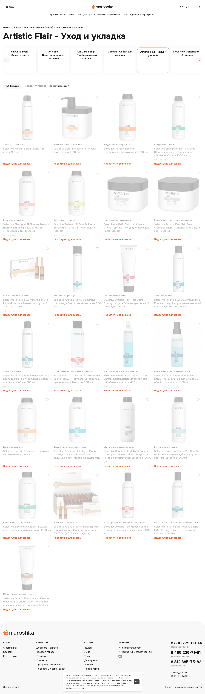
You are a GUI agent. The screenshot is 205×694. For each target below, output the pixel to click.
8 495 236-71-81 (186, 652)
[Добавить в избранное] (47, 97)
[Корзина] (193, 6)
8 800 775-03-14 (186, 643)
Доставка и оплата (47, 647)
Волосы (63, 14)
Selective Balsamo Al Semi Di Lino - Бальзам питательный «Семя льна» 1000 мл (74, 228)
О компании (10, 647)
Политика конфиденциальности (183, 687)
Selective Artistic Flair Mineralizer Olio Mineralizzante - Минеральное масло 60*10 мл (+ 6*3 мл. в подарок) (76, 530)
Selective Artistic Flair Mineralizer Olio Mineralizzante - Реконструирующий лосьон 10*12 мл (25, 303)
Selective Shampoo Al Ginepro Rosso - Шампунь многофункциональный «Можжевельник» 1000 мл (26, 228)
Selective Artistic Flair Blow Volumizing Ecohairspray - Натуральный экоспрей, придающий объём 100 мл (178, 303)
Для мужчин (89, 14)
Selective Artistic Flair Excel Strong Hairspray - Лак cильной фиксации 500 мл (77, 303)
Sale (124, 14)
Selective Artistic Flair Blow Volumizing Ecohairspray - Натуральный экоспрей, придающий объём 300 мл (27, 379)
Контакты (41, 660)
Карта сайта (10, 656)
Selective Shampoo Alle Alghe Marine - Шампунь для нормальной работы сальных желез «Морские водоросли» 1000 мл (76, 455)
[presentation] (6, 60)
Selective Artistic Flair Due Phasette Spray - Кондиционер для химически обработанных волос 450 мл (126, 379)
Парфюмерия (113, 14)
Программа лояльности (49, 664)
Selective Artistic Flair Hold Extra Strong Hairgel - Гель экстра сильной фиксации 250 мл (126, 303)
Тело (78, 14)
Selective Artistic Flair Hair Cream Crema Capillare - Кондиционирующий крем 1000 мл (127, 228)
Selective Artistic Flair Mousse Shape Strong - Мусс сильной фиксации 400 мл (127, 530)
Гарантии (41, 656)
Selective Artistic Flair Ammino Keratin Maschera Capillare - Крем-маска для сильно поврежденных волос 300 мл (26, 602)
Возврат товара (45, 652)
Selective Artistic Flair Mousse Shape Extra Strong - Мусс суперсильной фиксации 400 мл (176, 530)
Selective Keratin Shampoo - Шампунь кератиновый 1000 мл (26, 453)
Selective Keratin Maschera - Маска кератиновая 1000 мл (74, 150)
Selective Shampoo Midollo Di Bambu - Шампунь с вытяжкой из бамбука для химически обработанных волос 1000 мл (127, 455)
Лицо (71, 14)
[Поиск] (181, 6)
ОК (136, 681)
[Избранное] (187, 6)
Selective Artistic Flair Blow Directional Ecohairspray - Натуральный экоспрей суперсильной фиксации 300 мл (76, 379)
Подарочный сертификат (50, 668)
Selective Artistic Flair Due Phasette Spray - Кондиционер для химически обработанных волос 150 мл (176, 379)
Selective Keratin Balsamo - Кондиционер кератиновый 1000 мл (126, 150)
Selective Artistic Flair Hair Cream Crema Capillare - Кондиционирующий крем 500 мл (177, 228)
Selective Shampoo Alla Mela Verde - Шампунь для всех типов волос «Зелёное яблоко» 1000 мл (175, 152)
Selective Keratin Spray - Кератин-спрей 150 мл (24, 150)
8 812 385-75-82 (186, 662)
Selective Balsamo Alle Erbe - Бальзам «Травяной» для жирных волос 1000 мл (27, 528)
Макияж (101, 14)
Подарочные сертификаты (142, 14)
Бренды (54, 14)
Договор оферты (12, 687)
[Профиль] (198, 6)
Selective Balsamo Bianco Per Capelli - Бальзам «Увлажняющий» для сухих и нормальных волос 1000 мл (177, 454)
